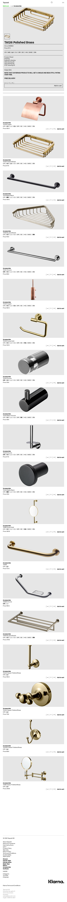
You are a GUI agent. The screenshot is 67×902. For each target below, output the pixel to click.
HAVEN (5, 871)
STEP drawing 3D (9, 65)
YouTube (5, 875)
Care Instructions (8, 845)
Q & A (4, 847)
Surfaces (6, 869)
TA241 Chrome (7, 378)
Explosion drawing (9, 60)
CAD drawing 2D (9, 62)
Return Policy (7, 851)
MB (9, 52)
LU (13, 52)
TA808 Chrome (7, 602)
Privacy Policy (7, 848)
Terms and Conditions (9, 853)
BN (35, 52)
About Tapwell (7, 842)
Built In (5, 865)
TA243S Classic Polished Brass (12, 747)
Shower (5, 859)
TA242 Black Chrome (9, 415)
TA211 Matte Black (8, 195)
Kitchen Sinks (7, 862)
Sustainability (7, 855)
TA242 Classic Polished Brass (12, 710)
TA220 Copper (7, 304)
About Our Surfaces (9, 843)
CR (5, 52)
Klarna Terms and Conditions (11, 885)
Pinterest (6, 877)
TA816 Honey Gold (8, 527)
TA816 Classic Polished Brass (11, 785)
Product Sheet (8, 57)
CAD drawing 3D (9, 63)
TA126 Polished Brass (9, 161)
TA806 (5, 564)
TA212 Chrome (7, 270)
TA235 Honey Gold (8, 341)
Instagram (6, 874)
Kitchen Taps (7, 861)
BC (23, 52)
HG (26, 52)
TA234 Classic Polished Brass (12, 673)
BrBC (31, 52)
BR (20, 52)
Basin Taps (6, 864)
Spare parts (6, 856)
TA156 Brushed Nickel (9, 233)
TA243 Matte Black (9, 490)
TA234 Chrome (7, 453)
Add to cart (58, 86)
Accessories (17, 6)
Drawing (7, 58)
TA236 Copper (7, 124)
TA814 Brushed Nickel (9, 635)
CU (16, 52)
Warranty (6, 850)
